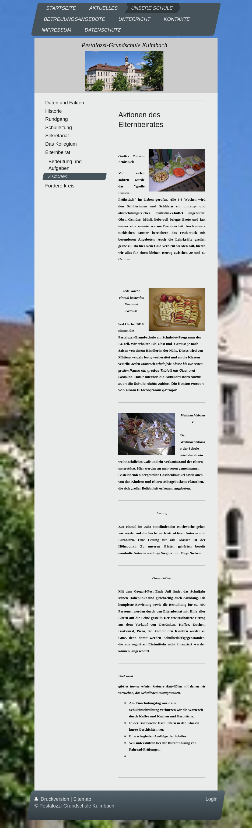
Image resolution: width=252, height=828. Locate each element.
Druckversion (52, 799)
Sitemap (82, 799)
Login (211, 799)
